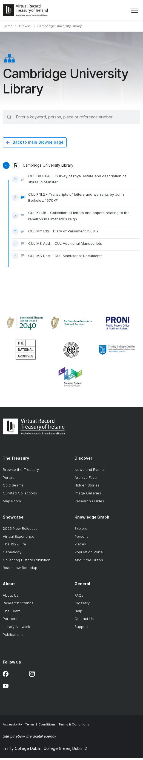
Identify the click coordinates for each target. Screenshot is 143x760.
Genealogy (12, 553)
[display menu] (134, 10)
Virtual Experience (18, 538)
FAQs (79, 597)
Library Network (16, 628)
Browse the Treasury (21, 471)
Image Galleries (88, 495)
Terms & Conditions (40, 726)
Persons (81, 538)
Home (7, 26)
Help (78, 612)
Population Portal (89, 553)
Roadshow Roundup (20, 569)
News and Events (90, 471)
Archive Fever (86, 479)
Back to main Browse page (38, 142)
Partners (10, 620)
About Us (10, 597)
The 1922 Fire (14, 546)
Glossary (82, 605)
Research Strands (18, 605)
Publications (13, 636)
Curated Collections (20, 495)
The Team (11, 612)
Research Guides (89, 502)
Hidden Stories (87, 487)
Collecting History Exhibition (26, 561)
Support (81, 628)
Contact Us (84, 620)
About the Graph (89, 561)
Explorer (82, 530)
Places (80, 546)
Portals (9, 479)
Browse (25, 26)
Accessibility (12, 726)
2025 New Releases (20, 530)
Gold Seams (13, 487)
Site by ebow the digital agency (29, 738)
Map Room (12, 502)
